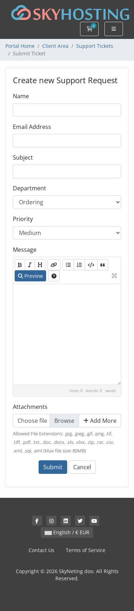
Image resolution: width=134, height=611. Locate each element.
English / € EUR (67, 532)
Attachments (30, 407)
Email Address (32, 127)
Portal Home (20, 45)
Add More (99, 421)
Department (29, 188)
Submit (53, 467)
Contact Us (41, 550)
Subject (23, 157)
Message (24, 250)
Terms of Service (85, 550)
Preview (30, 275)
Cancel (82, 467)
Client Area (55, 45)
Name (21, 96)
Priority (23, 219)
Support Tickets (94, 45)
